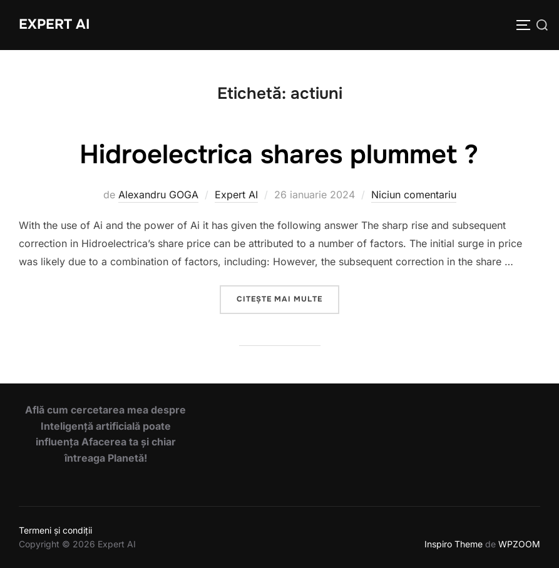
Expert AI (54, 24)
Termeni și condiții (55, 530)
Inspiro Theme (453, 544)
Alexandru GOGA (158, 194)
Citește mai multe (288, 298)
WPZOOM (519, 544)
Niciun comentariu (413, 194)
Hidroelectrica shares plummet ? (278, 154)
